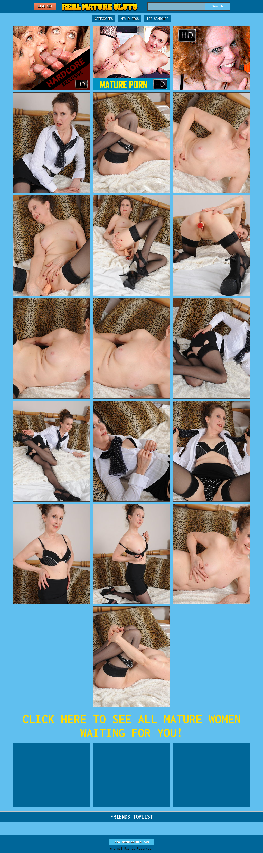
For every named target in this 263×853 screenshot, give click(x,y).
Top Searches (157, 19)
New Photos (130, 19)
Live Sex (45, 6)
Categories (104, 19)
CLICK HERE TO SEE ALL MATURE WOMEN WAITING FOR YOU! (131, 725)
